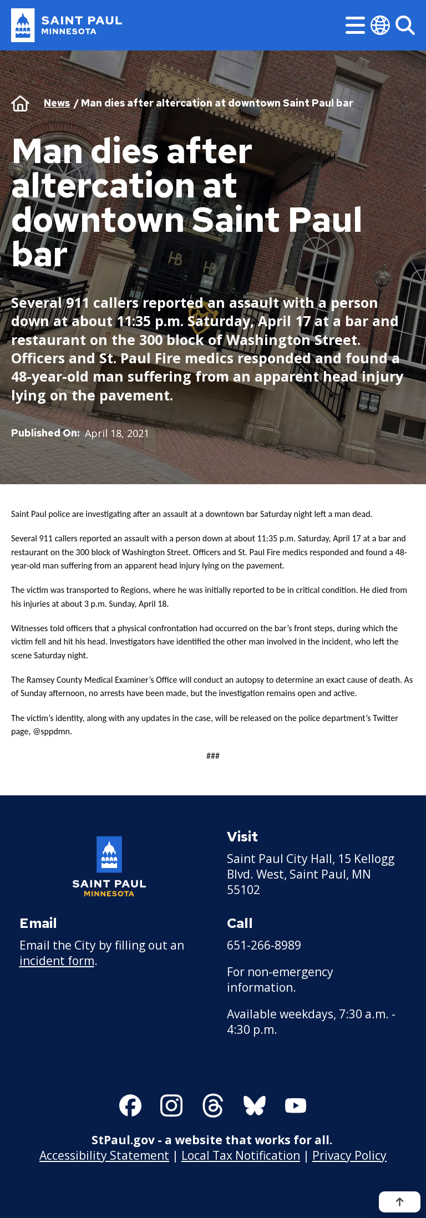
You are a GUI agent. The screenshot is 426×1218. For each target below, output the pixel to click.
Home (20, 103)
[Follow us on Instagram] (171, 1105)
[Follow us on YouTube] (296, 1105)
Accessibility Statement (104, 1155)
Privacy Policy (349, 1155)
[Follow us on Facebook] (130, 1105)
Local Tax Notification (240, 1155)
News (57, 103)
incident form (56, 960)
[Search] (405, 25)
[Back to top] (399, 1201)
